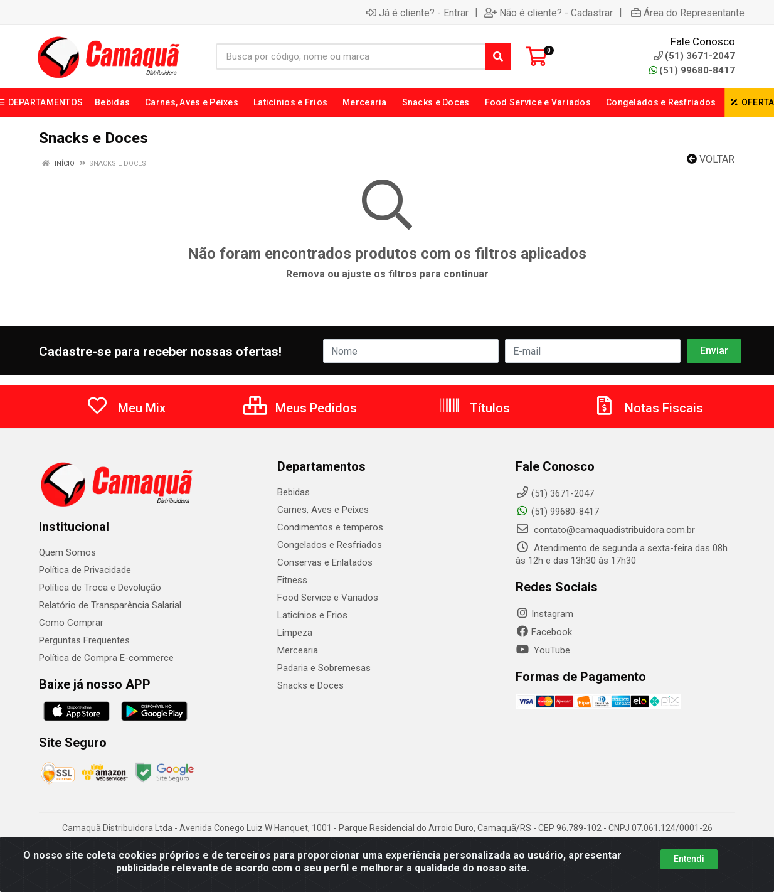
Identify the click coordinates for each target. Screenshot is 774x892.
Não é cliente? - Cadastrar (548, 13)
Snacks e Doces (310, 685)
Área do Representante (688, 13)
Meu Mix (126, 408)
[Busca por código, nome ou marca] (350, 56)
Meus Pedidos (300, 408)
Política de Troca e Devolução (100, 587)
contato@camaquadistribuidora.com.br (605, 529)
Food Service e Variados (327, 597)
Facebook (544, 632)
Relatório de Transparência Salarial (110, 605)
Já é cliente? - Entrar (417, 13)
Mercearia (297, 650)
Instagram (544, 614)
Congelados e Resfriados (329, 545)
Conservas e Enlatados (325, 562)
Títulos (474, 408)
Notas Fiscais (648, 408)
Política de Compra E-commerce (106, 658)
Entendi (689, 859)
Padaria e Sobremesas (324, 668)
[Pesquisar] (498, 56)
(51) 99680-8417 (692, 70)
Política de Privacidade (85, 570)
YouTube (543, 650)
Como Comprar (71, 622)
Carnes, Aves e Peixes (323, 509)
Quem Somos (67, 552)
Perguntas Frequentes (84, 640)
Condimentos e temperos (330, 527)
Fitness (292, 580)
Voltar (710, 159)
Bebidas (293, 492)
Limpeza (294, 632)
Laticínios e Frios (312, 615)
